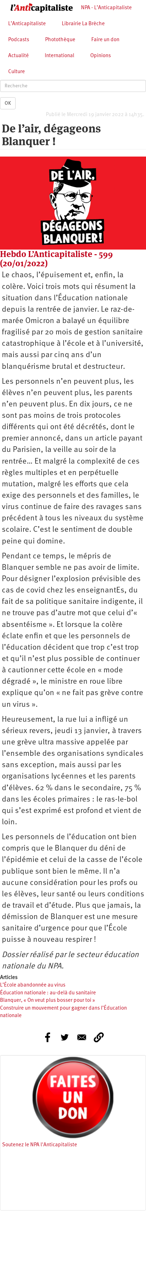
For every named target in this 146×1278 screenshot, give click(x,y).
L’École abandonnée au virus (32, 985)
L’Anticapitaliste (27, 24)
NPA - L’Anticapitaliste (106, 8)
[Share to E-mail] (82, 1037)
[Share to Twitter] (65, 1037)
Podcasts (18, 40)
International (59, 56)
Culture (16, 72)
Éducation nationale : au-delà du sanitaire (48, 993)
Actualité (18, 56)
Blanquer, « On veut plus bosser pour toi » (47, 1000)
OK (8, 103)
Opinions (100, 56)
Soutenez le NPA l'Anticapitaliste (39, 1145)
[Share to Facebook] (47, 1037)
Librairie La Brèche (83, 24)
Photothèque (60, 40)
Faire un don (105, 40)
